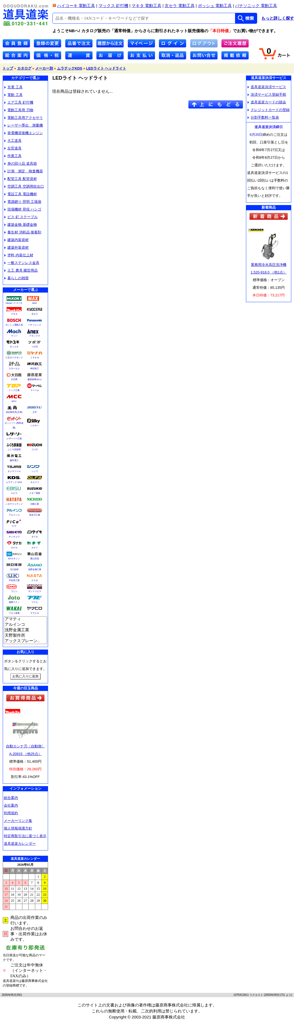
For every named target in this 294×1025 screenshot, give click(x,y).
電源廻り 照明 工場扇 (22, 202)
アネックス (34, 336)
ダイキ (34, 537)
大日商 (14, 379)
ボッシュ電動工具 (14, 325)
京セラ (34, 314)
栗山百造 (34, 558)
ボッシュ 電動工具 (215, 5)
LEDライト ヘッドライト (106, 68)
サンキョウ (14, 537)
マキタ (14, 314)
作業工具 (13, 156)
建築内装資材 (16, 240)
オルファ (34, 482)
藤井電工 (14, 460)
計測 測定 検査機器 (23, 171)
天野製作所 (25, 635)
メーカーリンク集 (18, 821)
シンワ (34, 471)
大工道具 (13, 141)
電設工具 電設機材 (20, 194)
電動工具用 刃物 (18, 110)
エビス (14, 493)
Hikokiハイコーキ (14, 303)
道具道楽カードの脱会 (267, 102)
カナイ (34, 547)
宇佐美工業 (14, 580)
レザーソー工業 (14, 438)
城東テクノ (14, 602)
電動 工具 (13, 95)
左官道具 (13, 148)
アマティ (25, 619)
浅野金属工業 (34, 569)
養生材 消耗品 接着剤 (22, 232)
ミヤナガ (34, 357)
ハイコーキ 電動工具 (76, 5)
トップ (7, 68)
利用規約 (11, 813)
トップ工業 (14, 390)
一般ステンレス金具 (21, 263)
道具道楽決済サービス (267, 87)
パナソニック (34, 325)
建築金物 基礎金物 (20, 225)
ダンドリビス (34, 591)
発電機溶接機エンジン (23, 133)
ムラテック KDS (14, 482)
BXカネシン (14, 558)
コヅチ (34, 449)
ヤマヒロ (34, 613)
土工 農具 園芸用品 (21, 270)
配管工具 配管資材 (20, 179)
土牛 (34, 412)
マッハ (14, 336)
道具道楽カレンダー (20, 843)
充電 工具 (13, 87)
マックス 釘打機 (113, 5)
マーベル (34, 390)
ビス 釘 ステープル (21, 217)
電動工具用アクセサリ (23, 118)
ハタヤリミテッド (14, 504)
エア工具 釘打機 (18, 102)
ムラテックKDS (69, 68)
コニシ (14, 591)
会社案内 (11, 805)
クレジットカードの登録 (269, 110)
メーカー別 (44, 68)
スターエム (14, 368)
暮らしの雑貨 (16, 278)
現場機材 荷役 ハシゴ (22, 209)
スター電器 (34, 493)
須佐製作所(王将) (14, 412)
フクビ (34, 602)
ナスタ (34, 580)
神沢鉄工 (34, 368)
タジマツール (14, 471)
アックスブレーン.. (25, 641)
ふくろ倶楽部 (14, 449)
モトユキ (14, 346)
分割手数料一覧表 (263, 117)
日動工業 (34, 504)
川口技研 (14, 569)
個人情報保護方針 (18, 828)
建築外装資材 (16, 247)
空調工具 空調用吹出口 (24, 186)
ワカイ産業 (14, 613)
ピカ (14, 526)
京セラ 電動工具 (179, 5)
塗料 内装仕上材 (18, 255)
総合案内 (11, 798)
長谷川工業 (34, 515)
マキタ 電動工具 (146, 5)
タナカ (14, 547)
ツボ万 (34, 346)
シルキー (34, 425)
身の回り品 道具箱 (20, 163)
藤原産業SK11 (35, 379)
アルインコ (14, 515)
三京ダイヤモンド (14, 357)
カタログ (24, 68)
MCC (13, 401)
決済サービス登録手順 (267, 94)
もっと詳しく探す (277, 18)
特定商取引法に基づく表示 (25, 836)
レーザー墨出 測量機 (23, 125)
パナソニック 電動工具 (256, 5)
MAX (34, 303)
